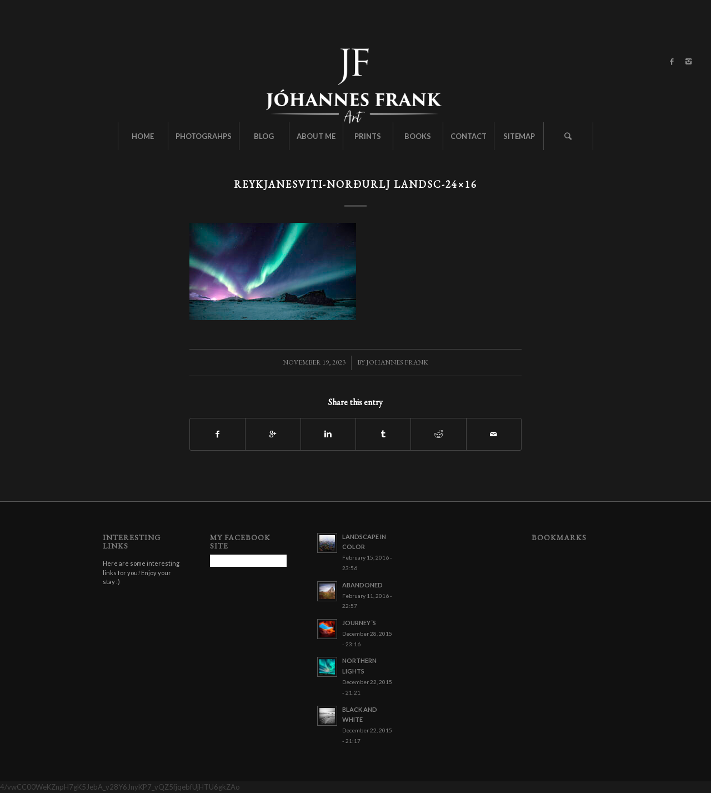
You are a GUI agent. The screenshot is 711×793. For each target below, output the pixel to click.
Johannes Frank (397, 362)
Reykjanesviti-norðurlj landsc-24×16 (355, 184)
